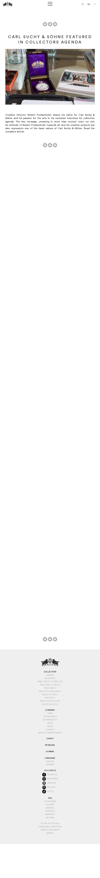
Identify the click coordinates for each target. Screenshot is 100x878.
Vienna (50, 675)
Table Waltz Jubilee (50, 685)
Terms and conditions (50, 827)
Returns (50, 818)
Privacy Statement (50, 830)
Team (50, 713)
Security (50, 805)
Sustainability (50, 720)
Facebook (52, 774)
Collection (50, 672)
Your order (50, 801)
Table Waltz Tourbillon (50, 681)
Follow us (50, 770)
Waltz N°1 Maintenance (50, 733)
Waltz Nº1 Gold (50, 704)
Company (50, 710)
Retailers (50, 745)
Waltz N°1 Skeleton (50, 701)
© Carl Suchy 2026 (50, 823)
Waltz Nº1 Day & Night (50, 691)
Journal (50, 751)
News (50, 723)
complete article (14, 131)
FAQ (50, 798)
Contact (50, 730)
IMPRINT (50, 833)
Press (50, 726)
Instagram (52, 779)
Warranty (50, 814)
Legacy (50, 738)
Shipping (50, 808)
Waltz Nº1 (50, 698)
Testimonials (50, 716)
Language (50, 758)
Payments (50, 811)
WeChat (51, 787)
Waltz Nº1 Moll (50, 695)
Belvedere (50, 678)
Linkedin (51, 783)
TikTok (50, 791)
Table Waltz (50, 688)
